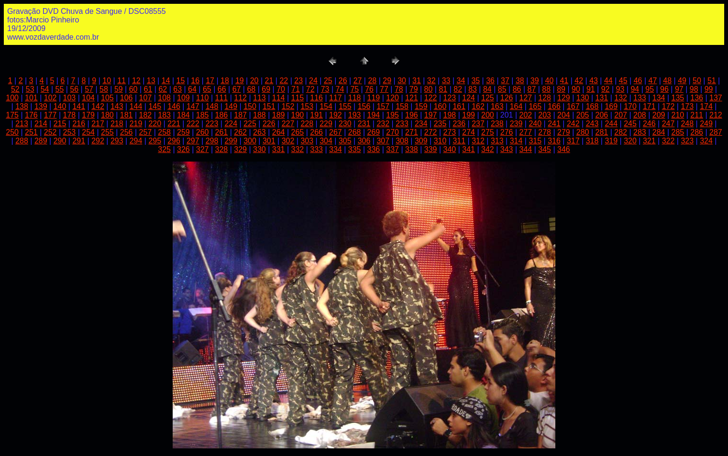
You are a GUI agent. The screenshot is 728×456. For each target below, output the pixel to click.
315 (535, 141)
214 (40, 123)
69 (266, 89)
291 (78, 141)
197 (430, 115)
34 (461, 80)
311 (458, 141)
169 (611, 106)
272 (430, 132)
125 (487, 98)
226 (269, 123)
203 (544, 115)
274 (468, 132)
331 (278, 149)
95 (649, 89)
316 (554, 141)
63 (177, 89)
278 (544, 132)
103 (69, 98)
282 (620, 132)
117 (335, 98)
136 (696, 98)
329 (240, 149)
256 (126, 132)
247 (668, 123)
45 (623, 80)
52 (15, 89)
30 (401, 80)
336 (373, 149)
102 (50, 98)
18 (225, 80)
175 (12, 115)
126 (506, 98)
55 (59, 89)
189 (278, 115)
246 (649, 123)
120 (392, 98)
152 (288, 106)
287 (715, 132)
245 (630, 123)
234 (421, 123)
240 (535, 123)
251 (31, 132)
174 (706, 106)
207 (620, 115)
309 (421, 141)
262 (240, 132)
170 (630, 106)
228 (306, 123)
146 (173, 106)
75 (354, 89)
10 (106, 80)
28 (372, 80)
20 (254, 80)
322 (668, 141)
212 (715, 115)
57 (89, 89)
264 (278, 132)
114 (278, 98)
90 (576, 89)
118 (354, 98)
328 (221, 149)
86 (517, 89)
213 (21, 123)
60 (133, 89)
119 (373, 98)
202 (525, 115)
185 (202, 115)
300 (249, 141)
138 (21, 106)
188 (259, 115)
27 (357, 80)
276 (506, 132)
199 (468, 115)
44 (608, 80)
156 (364, 106)
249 (706, 123)
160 (440, 106)
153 (306, 106)
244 (611, 123)
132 (620, 98)
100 (12, 98)
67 (236, 89)
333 (316, 149)
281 (602, 132)
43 (593, 80)
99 (709, 89)
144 (136, 106)
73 (325, 89)
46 (638, 80)
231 (364, 123)
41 (564, 80)
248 (687, 123)
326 (183, 149)
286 (696, 132)
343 (506, 149)
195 (392, 115)
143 (116, 106)
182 (145, 115)
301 (269, 141)
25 (328, 80)
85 (502, 89)
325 (164, 149)
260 (202, 132)
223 (212, 123)
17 (210, 80)
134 (658, 98)
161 (458, 106)
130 (582, 98)
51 (711, 80)
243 (592, 123)
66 (222, 89)
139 (40, 106)
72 (310, 89)
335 (354, 149)
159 (421, 106)
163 (497, 106)
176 (31, 115)
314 (516, 141)
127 (525, 98)
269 (373, 132)
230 (345, 123)
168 (592, 106)
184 (183, 115)
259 (183, 132)
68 (251, 89)
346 (563, 149)
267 (335, 132)
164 (516, 106)
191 (316, 115)
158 (402, 106)
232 (382, 123)
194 (373, 115)
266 (316, 132)
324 (706, 141)
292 (97, 141)
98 (694, 89)
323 (687, 141)
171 (649, 106)
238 (497, 123)
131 (602, 98)
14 (166, 80)
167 (573, 106)
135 (678, 98)
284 (658, 132)
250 (12, 132)
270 (392, 132)
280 (582, 132)
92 (605, 89)
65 (207, 89)
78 (399, 89)
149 (230, 106)
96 (664, 89)
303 (306, 141)
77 (384, 89)
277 (525, 132)
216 (78, 123)
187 (240, 115)
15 (180, 80)
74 (340, 89)
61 (148, 89)
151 (269, 106)
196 (411, 115)
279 (563, 132)
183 (164, 115)
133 (639, 98)
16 (195, 80)
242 (573, 123)
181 (126, 115)
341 (468, 149)
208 (639, 115)
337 (392, 149)
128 (544, 98)
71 (295, 89)
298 (212, 141)
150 (249, 106)
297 (193, 141)
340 (449, 149)
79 (413, 89)
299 (230, 141)
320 (630, 141)
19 (239, 80)
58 (103, 89)
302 (288, 141)
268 (354, 132)
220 (154, 123)
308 (402, 141)
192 (335, 115)
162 (478, 106)
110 (202, 98)
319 (611, 141)
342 (487, 149)
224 (230, 123)
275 (487, 132)
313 (497, 141)
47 (653, 80)
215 (60, 123)
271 (411, 132)
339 (430, 149)
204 (563, 115)
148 (212, 106)
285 (678, 132)
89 (561, 89)
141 (78, 106)
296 (173, 141)
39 (534, 80)
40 (549, 80)
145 (154, 106)
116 (316, 98)
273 (449, 132)
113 (259, 98)
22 (283, 80)
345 (544, 149)
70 (280, 89)
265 (297, 132)
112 (240, 98)
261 (221, 132)
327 (202, 149)
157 (382, 106)
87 (532, 89)
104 (88, 98)
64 (192, 89)
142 (97, 106)
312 (478, 141)
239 (516, 123)
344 (525, 149)
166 (554, 106)
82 (457, 89)
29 (387, 80)
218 (116, 123)
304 (326, 141)
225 (249, 123)
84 (487, 89)
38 (520, 80)
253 (69, 132)
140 (60, 106)
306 (364, 141)
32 (431, 80)
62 (162, 89)
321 (649, 141)
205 (582, 115)
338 (411, 149)
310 (440, 141)
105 (107, 98)
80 (428, 89)
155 (345, 106)
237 (478, 123)
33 (446, 80)
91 (590, 89)
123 (449, 98)
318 (592, 141)
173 (687, 106)
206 (602, 115)
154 (326, 106)
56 (74, 89)
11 (121, 80)
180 (107, 115)
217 (97, 123)
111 (221, 98)
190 (297, 115)
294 (136, 141)
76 (369, 89)
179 (88, 115)
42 (578, 80)
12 (136, 80)
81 (443, 89)
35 (475, 80)
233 (402, 123)
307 (382, 141)
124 (468, 98)
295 (154, 141)
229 (326, 123)
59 (118, 89)
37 (505, 80)
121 (411, 98)
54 (45, 89)
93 (620, 89)
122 (430, 98)
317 (573, 141)
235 (440, 123)
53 (30, 89)
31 (416, 80)
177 (50, 115)
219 (136, 123)
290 (60, 141)
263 (259, 132)
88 (546, 89)
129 (563, 98)
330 (259, 149)
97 (679, 89)
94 (634, 89)
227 (288, 123)
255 (107, 132)
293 (116, 141)
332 (297, 149)
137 (715, 98)
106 (126, 98)
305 (345, 141)
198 (449, 115)
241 (554, 123)
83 (472, 89)
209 (658, 115)
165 (535, 106)
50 (697, 80)
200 (487, 115)
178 (69, 115)
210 (678, 115)
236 (458, 123)
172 (668, 106)
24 (313, 80)
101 (31, 98)
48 (667, 80)
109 (183, 98)
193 (354, 115)
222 (193, 123)
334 (335, 149)
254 (88, 132)
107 (145, 98)
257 (145, 132)
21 (269, 80)
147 (193, 106)
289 (40, 141)
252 (50, 132)
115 (297, 98)
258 (164, 132)
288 (21, 141)
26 (343, 80)
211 (696, 115)
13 (151, 80)
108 (164, 98)
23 (298, 80)
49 (682, 80)
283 (639, 132)
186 (221, 115)
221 (173, 123)
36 (490, 80)
